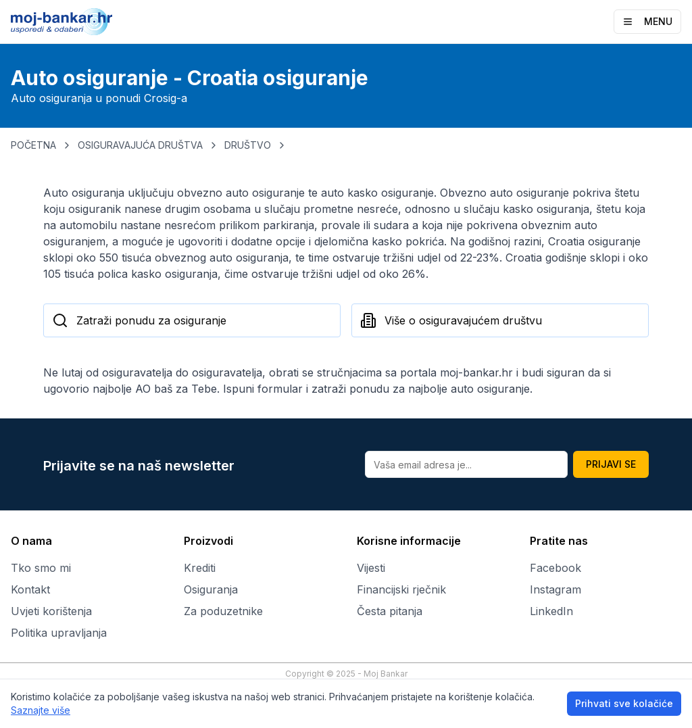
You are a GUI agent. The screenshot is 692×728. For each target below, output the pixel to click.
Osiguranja (211, 589)
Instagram (555, 589)
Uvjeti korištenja (51, 611)
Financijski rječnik (401, 589)
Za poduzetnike (223, 611)
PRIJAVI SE (611, 464)
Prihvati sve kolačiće (624, 703)
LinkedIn (551, 611)
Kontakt (30, 589)
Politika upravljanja (59, 632)
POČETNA (33, 145)
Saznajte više (40, 710)
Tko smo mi (41, 568)
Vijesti (371, 568)
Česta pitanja (389, 611)
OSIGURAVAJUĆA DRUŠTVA (140, 145)
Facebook (555, 568)
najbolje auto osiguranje (469, 388)
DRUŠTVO (247, 145)
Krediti (200, 568)
